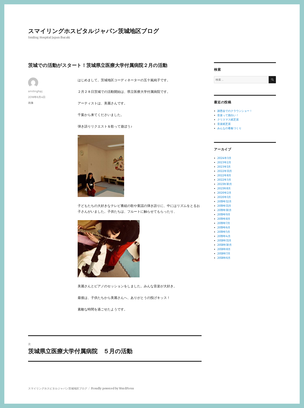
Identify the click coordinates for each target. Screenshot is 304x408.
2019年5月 (223, 232)
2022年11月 (224, 171)
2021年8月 (224, 188)
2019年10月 (224, 210)
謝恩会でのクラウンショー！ (234, 111)
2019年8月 (223, 219)
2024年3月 (224, 158)
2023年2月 (224, 162)
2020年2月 (224, 192)
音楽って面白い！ (228, 115)
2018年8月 (223, 249)
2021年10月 (224, 184)
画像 (30, 102)
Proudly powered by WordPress (112, 388)
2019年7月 (223, 223)
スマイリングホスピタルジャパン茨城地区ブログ (93, 31)
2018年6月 (223, 258)
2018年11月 (224, 240)
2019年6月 (223, 227)
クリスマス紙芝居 (228, 119)
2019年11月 (224, 206)
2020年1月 (224, 197)
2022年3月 (224, 179)
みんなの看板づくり (229, 128)
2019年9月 (223, 214)
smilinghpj (35, 91)
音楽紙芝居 (224, 124)
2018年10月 (224, 245)
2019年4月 (223, 236)
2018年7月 (223, 253)
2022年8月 (224, 175)
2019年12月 (224, 201)
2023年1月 (224, 166)
